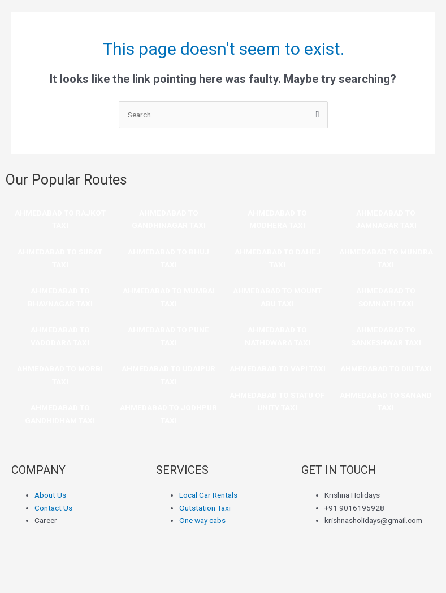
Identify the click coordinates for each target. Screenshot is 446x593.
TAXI (60, 264)
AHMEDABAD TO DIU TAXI (386, 368)
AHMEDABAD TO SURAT (60, 251)
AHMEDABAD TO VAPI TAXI (278, 368)
